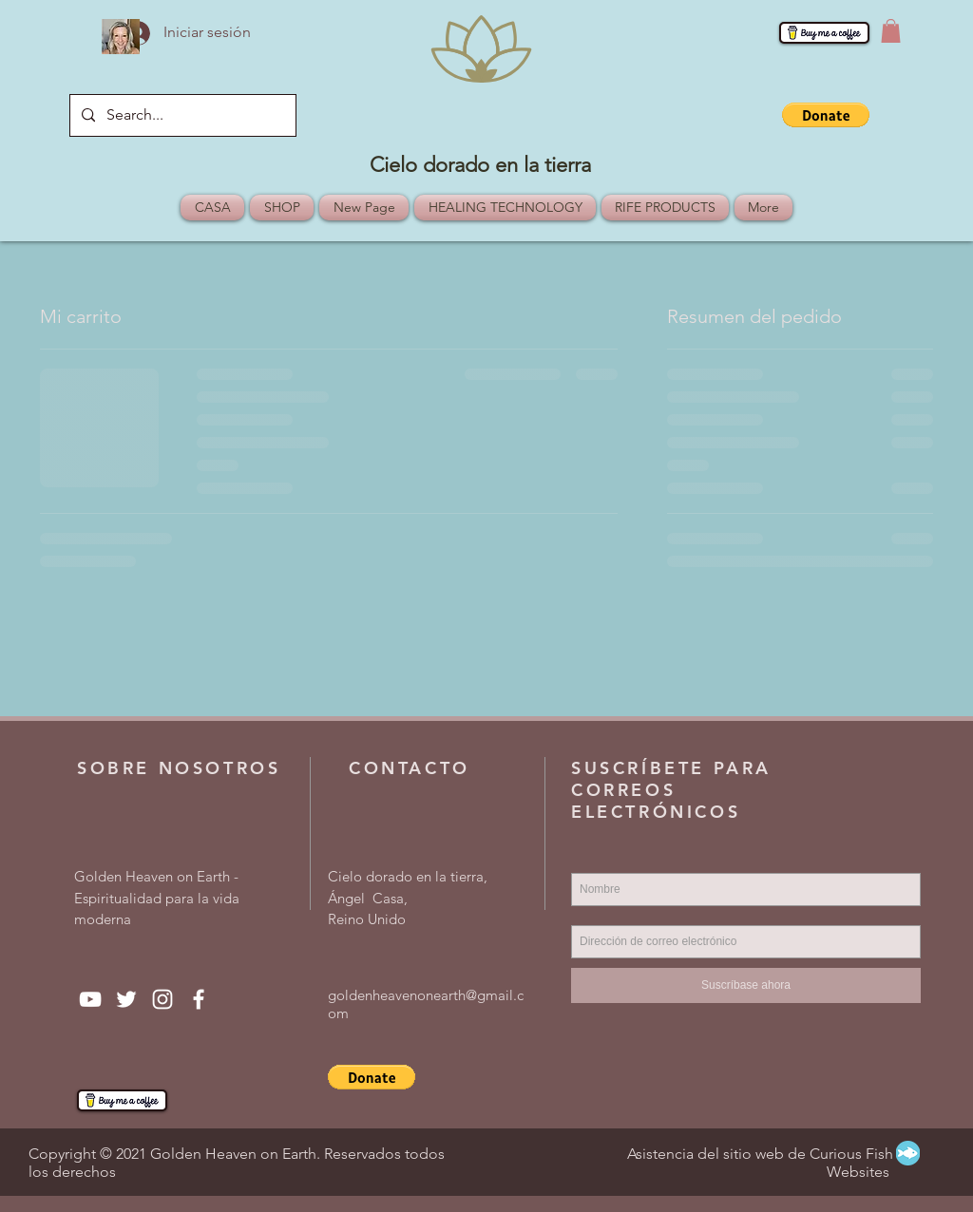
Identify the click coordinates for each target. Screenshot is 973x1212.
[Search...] (181, 115)
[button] (891, 31)
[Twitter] (126, 999)
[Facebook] (198, 999)
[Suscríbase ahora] (746, 985)
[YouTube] (90, 999)
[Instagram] (162, 999)
